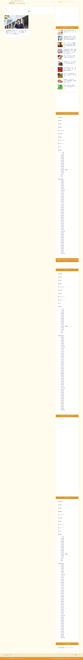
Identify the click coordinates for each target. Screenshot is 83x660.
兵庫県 (62, 185)
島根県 (62, 212)
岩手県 (62, 210)
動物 (61, 127)
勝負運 (62, 161)
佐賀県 (62, 184)
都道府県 (62, 179)
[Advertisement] (67, 16)
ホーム (53, 2)
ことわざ (62, 130)
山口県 (62, 202)
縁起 (61, 137)
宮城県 (62, 198)
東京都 (62, 221)
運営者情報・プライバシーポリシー (66, 2)
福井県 (62, 232)
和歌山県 (63, 190)
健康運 (62, 157)
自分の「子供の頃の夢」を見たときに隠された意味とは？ (70, 75)
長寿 (61, 123)
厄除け (61, 117)
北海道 (62, 187)
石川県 (62, 229)
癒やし (61, 120)
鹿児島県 (63, 253)
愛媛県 (62, 217)
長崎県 (62, 242)
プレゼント (62, 140)
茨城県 (62, 240)
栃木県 (62, 223)
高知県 (62, 250)
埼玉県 (62, 191)
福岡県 (62, 234)
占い (61, 146)
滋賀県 (62, 226)
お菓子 (61, 133)
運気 (61, 150)
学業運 (62, 165)
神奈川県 (63, 231)
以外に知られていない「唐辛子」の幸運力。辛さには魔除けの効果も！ (70, 69)
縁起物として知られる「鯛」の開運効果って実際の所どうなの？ (70, 81)
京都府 (62, 182)
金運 (62, 174)
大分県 (62, 193)
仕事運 (62, 155)
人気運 (62, 310)
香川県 (62, 248)
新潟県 (62, 220)
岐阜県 (62, 207)
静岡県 (62, 247)
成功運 (62, 171)
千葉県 (62, 188)
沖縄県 (62, 225)
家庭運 (62, 166)
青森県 (62, 245)
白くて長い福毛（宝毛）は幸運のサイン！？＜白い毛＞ (70, 32)
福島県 (62, 236)
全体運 (62, 158)
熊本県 (62, 228)
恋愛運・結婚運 (64, 169)
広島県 (62, 370)
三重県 (62, 180)
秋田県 (62, 237)
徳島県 (62, 215)
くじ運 (62, 152)
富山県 (62, 201)
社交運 (62, 172)
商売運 (62, 163)
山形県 (62, 204)
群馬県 (62, 239)
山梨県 (62, 206)
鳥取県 (62, 251)
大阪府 (62, 195)
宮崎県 (62, 199)
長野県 (62, 244)
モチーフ (62, 143)
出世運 (62, 160)
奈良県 (62, 196)
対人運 (62, 168)
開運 (62, 176)
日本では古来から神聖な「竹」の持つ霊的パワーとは (70, 87)
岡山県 (62, 209)
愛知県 (62, 218)
